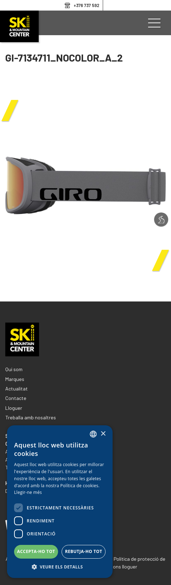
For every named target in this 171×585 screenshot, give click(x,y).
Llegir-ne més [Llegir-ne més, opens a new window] (28, 492)
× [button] (103, 434)
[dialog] (60, 501)
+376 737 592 (86, 5)
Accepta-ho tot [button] (36, 551)
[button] (60, 567)
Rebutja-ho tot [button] (83, 551)
